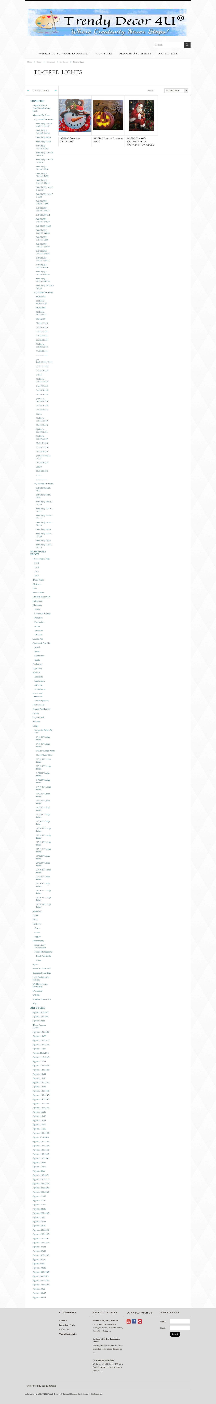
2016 (36, 575)
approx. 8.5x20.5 (40, 1016)
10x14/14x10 (42, 323)
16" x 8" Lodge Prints (43, 822)
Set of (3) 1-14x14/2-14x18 (42, 131)
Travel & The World (41, 968)
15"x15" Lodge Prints (43, 802)
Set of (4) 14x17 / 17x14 (44, 534)
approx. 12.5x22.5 (41, 1065)
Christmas (37, 605)
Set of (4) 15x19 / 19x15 (44, 546)
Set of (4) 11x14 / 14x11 (44, 509)
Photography (38, 940)
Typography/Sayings (42, 973)
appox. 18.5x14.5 (41, 1137)
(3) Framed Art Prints (43, 119)
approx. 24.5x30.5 (41, 1230)
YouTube (129, 1321)
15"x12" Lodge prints (43, 795)
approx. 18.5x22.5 (41, 1145)
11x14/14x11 (42, 335)
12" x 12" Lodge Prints (43, 760)
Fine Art (36, 672)
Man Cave (37, 911)
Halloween (37, 601)
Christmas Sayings (42, 613)
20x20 (39, 466)
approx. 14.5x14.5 (41, 1091)
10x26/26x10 (42, 327)
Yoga (35, 1003)
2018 (36, 567)
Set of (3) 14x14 (43, 137)
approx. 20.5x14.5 (41, 1183)
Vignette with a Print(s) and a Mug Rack (41, 108)
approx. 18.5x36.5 (41, 1158)
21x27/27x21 (42, 479)
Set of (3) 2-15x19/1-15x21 (42, 209)
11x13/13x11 (42, 331)
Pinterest (140, 1321)
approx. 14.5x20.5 (41, 1099)
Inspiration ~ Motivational (40, 946)
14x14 (39, 374)
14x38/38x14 (42, 409)
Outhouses (39, 655)
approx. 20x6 (39, 1171)
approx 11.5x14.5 (41, 1053)
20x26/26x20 (42, 471)
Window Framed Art (42, 999)
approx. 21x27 (39, 1204)
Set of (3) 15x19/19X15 (42, 147)
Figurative (37, 668)
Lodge (35, 725)
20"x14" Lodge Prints (43, 864)
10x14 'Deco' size (44, 755)
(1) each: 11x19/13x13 (42, 345)
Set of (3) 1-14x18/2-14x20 (42, 273)
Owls (35, 919)
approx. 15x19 (39, 1116)
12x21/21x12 (42, 366)
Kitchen (36, 721)
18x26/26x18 (42, 462)
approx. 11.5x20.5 (41, 1057)
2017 (36, 571)
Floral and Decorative (37, 695)
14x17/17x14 (42, 386)
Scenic (37, 626)
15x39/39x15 (42, 447)
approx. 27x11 (39, 1246)
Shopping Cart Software (79, 1394)
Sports (35, 964)
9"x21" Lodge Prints (45, 750)
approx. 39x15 (39, 1293)
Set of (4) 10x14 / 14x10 (44, 503)
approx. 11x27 (39, 1048)
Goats (36, 932)
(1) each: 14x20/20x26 (42, 399)
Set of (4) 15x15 (43, 540)
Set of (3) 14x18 (43, 226)
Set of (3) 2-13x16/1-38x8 (42, 238)
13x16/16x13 (42, 370)
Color (38, 960)
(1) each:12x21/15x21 (44, 360)
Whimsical (37, 991)
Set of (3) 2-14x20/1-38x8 (42, 202)
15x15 (39, 414)
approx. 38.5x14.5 (41, 1280)
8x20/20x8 (41, 307)
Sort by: (151, 90)
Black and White (43, 956)
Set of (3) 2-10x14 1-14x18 (44, 154)
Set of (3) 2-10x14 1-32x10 (44, 160)
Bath (35, 588)
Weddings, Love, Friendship (40, 985)
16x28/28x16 (42, 451)
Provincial (38, 622)
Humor (36, 713)
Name (163, 1321)
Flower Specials (41, 700)
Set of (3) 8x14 (43, 215)
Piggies (37, 936)
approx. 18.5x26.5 (41, 1150)
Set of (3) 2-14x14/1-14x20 (42, 245)
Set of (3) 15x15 (43, 141)
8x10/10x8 (41, 296)
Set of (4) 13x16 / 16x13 (44, 523)
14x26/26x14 (42, 405)
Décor (39, 62)
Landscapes (39, 681)
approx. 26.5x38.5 (41, 1242)
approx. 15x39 (39, 1128)
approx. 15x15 (39, 1112)
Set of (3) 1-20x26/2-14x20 (42, 279)
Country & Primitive (42, 643)
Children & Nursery (41, 596)
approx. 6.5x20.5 (40, 1012)
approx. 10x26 (39, 1036)
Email (163, 1328)
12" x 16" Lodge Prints (43, 767)
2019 (36, 563)
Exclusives (37, 664)
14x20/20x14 (42, 394)
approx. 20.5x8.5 (40, 1175)
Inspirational (38, 717)
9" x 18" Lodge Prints (43, 745)
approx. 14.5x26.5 (41, 1103)
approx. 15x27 (39, 1124)
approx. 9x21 (39, 1020)
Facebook (134, 1321)
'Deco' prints (38, 580)
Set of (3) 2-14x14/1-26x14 (42, 181)
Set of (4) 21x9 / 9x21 (43, 489)
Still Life (38, 634)
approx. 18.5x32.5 (41, 1154)
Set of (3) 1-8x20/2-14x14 (45, 286)
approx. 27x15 (39, 1251)
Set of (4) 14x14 (43, 529)
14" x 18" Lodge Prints (43, 788)
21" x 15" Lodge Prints (43, 871)
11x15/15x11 (42, 340)
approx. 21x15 (39, 1200)
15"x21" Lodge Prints (43, 815)
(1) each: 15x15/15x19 (42, 419)
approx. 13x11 (39, 1074)
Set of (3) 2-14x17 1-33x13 (44, 188)
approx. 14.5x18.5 (41, 1095)
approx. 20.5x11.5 (41, 1179)
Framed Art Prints (135, 53)
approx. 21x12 (39, 1196)
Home (29, 62)
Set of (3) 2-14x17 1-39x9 (44, 195)
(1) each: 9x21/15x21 (41, 313)
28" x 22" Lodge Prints (43, 891)
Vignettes (104, 53)
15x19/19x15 (42, 425)
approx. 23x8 (39, 1217)
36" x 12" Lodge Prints (43, 898)
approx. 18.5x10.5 (41, 1133)
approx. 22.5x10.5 (41, 1213)
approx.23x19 (39, 1225)
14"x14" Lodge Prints (43, 781)
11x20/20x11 (42, 351)
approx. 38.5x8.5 (40, 1276)
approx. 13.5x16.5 (41, 1082)
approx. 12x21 (39, 1061)
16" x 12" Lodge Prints (43, 829)
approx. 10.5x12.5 (41, 1032)
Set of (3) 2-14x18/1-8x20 (42, 266)
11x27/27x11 (42, 355)
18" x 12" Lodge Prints (43, 836)
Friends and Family (41, 709)
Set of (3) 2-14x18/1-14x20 (42, 220)
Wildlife (36, 995)
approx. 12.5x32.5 (41, 1069)
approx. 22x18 (39, 1208)
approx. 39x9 (39, 1289)
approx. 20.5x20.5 (41, 1187)
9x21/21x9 (41, 319)
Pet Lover (37, 924)
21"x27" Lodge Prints (43, 878)
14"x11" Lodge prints (43, 774)
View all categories (67, 1334)
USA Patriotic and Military (41, 978)
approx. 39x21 (39, 1297)
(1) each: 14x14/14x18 (42, 380)
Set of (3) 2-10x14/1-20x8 (42, 167)
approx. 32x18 (39, 1259)
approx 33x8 (38, 1263)
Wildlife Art (39, 689)
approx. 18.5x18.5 (41, 1141)
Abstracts (37, 584)
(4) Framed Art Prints (43, 483)
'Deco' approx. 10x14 (39, 1026)
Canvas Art (51, 62)
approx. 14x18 (39, 1086)
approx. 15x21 (39, 1120)
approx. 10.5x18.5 (41, 1044)
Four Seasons (39, 704)
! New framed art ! (41, 558)
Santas (37, 609)
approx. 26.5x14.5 (41, 1234)
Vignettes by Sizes (41, 115)
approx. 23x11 (39, 1221)
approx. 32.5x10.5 (41, 1255)
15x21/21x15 (42, 443)
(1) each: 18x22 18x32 (43, 457)
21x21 (39, 475)
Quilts (37, 660)
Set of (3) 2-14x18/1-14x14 (42, 259)
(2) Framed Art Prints (43, 292)
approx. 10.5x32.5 (41, 1040)
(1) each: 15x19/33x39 (42, 437)
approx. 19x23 (39, 1166)
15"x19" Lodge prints (43, 808)
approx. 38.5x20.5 (41, 1284)
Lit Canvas (64, 62)
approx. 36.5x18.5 (41, 1272)
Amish (37, 647)
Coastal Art (38, 639)
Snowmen (38, 630)
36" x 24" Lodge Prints (43, 905)
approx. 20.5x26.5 (41, 1192)
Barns (36, 651)
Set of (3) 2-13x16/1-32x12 (42, 231)
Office (35, 915)
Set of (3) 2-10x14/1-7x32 (42, 174)
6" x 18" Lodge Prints (43, 738)
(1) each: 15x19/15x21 (42, 430)
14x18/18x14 (42, 390)
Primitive (38, 617)
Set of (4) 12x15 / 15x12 (44, 516)
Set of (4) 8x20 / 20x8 (43, 496)
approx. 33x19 (39, 1267)
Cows (36, 928)
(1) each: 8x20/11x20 (41, 302)
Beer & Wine (38, 592)
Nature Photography (43, 951)
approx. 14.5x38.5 (41, 1107)
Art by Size (167, 53)
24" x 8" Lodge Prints (43, 884)
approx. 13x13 (39, 1078)
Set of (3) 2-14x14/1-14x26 (42, 252)
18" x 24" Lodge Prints (43, 850)
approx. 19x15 (39, 1162)
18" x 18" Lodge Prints (43, 843)
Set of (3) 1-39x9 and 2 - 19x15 (44, 124)
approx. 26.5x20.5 (41, 1238)
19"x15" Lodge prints (43, 857)
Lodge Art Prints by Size (43, 731)
